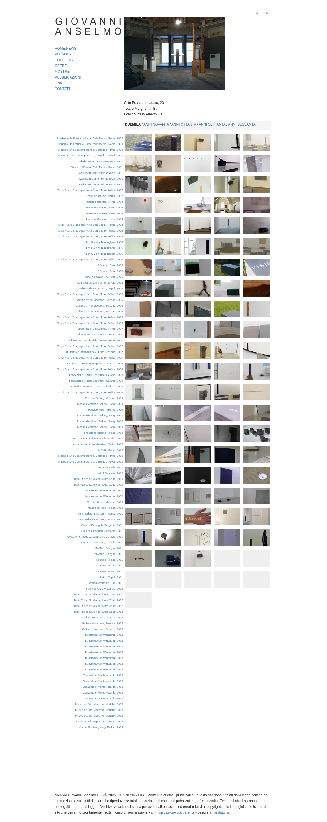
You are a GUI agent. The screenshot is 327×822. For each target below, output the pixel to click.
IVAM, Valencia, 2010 (110, 467)
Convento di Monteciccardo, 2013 (103, 675)
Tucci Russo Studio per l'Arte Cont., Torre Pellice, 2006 (90, 294)
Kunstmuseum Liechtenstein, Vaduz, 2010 (98, 438)
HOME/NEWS (65, 48)
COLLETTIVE (65, 60)
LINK (59, 83)
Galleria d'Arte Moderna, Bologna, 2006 (99, 300)
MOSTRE (62, 72)
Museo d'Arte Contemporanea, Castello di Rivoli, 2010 (90, 455)
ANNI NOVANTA (156, 124)
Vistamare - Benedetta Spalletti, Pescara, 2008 (95, 363)
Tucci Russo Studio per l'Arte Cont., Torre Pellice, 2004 (90, 224)
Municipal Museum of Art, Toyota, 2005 (99, 282)
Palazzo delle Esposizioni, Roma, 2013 (99, 721)
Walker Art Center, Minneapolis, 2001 (101, 173)
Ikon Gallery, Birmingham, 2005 (104, 242)
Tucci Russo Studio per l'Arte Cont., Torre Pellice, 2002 (90, 190)
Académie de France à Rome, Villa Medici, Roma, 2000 (90, 138)
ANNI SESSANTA (241, 124)
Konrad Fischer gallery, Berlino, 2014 (101, 727)
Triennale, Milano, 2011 (109, 559)
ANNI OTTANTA (183, 124)
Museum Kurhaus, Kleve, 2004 (104, 207)
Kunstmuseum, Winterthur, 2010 (104, 490)
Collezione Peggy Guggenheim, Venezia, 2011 (95, 536)
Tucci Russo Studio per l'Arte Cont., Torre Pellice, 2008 (90, 369)
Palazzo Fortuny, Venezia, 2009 (104, 398)
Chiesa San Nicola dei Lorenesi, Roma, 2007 (96, 340)
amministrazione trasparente (172, 812)
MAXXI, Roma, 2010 (110, 450)
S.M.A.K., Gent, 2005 (110, 265)
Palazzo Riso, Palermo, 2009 (105, 409)
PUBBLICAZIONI (68, 77)
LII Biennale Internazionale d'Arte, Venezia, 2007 (94, 352)
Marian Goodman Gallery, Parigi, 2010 (100, 415)
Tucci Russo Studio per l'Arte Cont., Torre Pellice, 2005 (90, 259)
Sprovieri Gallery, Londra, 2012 (104, 588)
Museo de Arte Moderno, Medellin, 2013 (99, 704)
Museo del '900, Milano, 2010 (105, 507)
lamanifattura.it (220, 812)
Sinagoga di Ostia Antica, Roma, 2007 (100, 328)
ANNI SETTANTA (212, 124)
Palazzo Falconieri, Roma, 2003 (104, 201)
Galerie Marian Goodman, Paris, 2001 (100, 161)
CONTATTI (63, 89)
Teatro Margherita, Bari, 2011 (105, 582)
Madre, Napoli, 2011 (111, 577)
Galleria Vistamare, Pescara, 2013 (102, 617)
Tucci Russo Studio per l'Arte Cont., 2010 (98, 479)
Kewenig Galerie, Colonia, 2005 (104, 276)
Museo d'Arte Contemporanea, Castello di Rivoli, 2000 (90, 149)
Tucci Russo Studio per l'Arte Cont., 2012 (98, 594)
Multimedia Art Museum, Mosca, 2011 (100, 513)
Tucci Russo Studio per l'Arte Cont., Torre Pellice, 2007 (90, 346)
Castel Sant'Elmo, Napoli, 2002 (104, 196)
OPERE (61, 66)
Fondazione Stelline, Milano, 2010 (102, 432)
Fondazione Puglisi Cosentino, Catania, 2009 (96, 375)
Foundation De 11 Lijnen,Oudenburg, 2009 (97, 386)
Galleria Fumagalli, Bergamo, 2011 (102, 525)
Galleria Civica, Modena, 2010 (105, 502)
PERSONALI (65, 54)
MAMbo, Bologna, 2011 (109, 554)
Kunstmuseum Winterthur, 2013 (104, 634)
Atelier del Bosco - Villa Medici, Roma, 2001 (97, 167)
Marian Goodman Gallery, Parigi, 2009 (100, 403)
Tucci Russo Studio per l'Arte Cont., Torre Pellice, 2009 (90, 392)
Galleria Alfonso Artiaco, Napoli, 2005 (101, 288)
